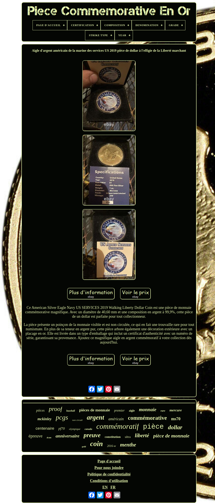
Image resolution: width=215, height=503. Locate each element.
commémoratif (117, 426)
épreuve (35, 435)
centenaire (45, 428)
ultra (128, 436)
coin (96, 444)
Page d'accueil (108, 461)
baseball (70, 410)
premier (119, 410)
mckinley (44, 419)
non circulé (77, 420)
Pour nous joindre (108, 468)
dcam (49, 437)
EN (105, 487)
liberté (142, 435)
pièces (40, 410)
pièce (153, 427)
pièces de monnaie (94, 410)
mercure (175, 410)
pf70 (61, 429)
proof (55, 408)
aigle (132, 410)
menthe (128, 445)
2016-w (111, 446)
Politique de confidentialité (109, 474)
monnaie (147, 409)
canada (88, 429)
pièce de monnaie (171, 435)
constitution (113, 436)
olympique (74, 429)
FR (112, 487)
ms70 (175, 418)
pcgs (62, 417)
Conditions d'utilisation (109, 481)
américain (116, 419)
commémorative (147, 418)
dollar (175, 427)
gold (84, 446)
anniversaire (68, 435)
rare (163, 410)
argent (95, 417)
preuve (92, 435)
